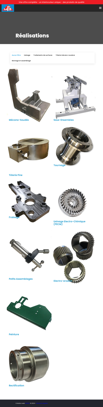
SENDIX (27, 403)
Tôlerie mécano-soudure (65, 55)
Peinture (14, 334)
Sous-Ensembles (64, 120)
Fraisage (14, 217)
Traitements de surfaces (42, 55)
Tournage (59, 165)
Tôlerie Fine (15, 175)
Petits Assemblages (21, 279)
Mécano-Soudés (19, 120)
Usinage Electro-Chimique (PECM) (69, 223)
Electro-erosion (63, 281)
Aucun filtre (16, 55)
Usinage (27, 55)
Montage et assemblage (21, 61)
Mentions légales (42, 403)
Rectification (16, 385)
